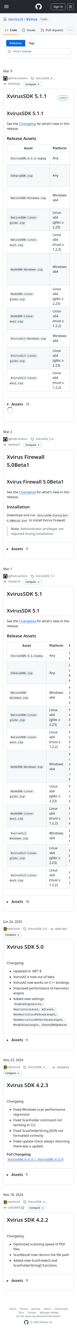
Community (61, 1309)
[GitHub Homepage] (26, 1322)
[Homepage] (38, 6)
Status (47, 1309)
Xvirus (32, 19)
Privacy (24, 1309)
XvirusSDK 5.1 (24, 593)
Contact (32, 1312)
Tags (32, 43)
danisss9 (15, 19)
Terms (12, 1309)
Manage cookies (49, 1312)
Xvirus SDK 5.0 (25, 946)
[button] (38, 404)
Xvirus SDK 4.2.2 (27, 1219)
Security (35, 1309)
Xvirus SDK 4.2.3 (27, 1085)
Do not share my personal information (38, 1316)
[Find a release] (38, 51)
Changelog (27, 123)
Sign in (58, 7)
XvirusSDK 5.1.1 (27, 96)
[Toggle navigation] (6, 6)
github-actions (18, 78)
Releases (16, 43)
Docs (21, 1312)
